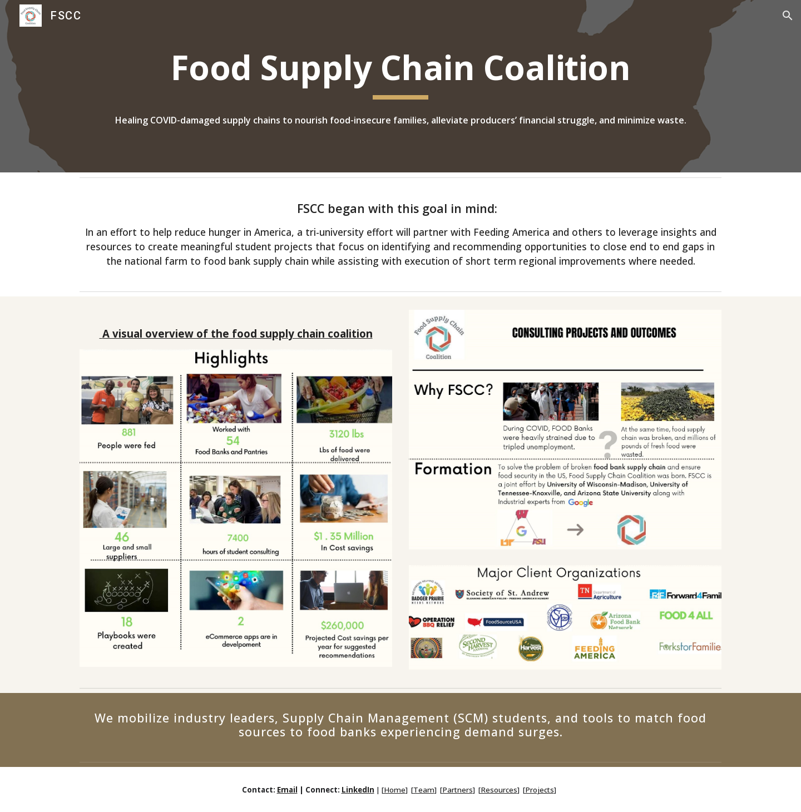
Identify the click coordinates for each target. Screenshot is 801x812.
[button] (787, 15)
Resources (499, 790)
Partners (457, 790)
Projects (539, 790)
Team (423, 790)
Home (395, 790)
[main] (400, 73)
